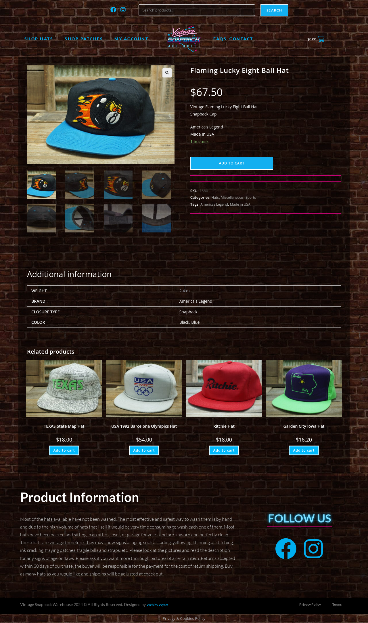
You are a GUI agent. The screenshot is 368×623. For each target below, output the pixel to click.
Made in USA (240, 204)
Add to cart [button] (64, 449)
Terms (337, 604)
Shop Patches (84, 38)
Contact (241, 38)
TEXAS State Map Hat (64, 425)
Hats (215, 197)
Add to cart (232, 163)
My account (131, 38)
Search (274, 10)
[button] (167, 72)
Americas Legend (214, 204)
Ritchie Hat (224, 425)
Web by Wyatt (157, 604)
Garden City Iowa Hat (303, 425)
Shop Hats (38, 38)
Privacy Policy (310, 604)
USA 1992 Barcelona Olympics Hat (144, 425)
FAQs (220, 38)
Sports (251, 197)
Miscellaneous (232, 197)
